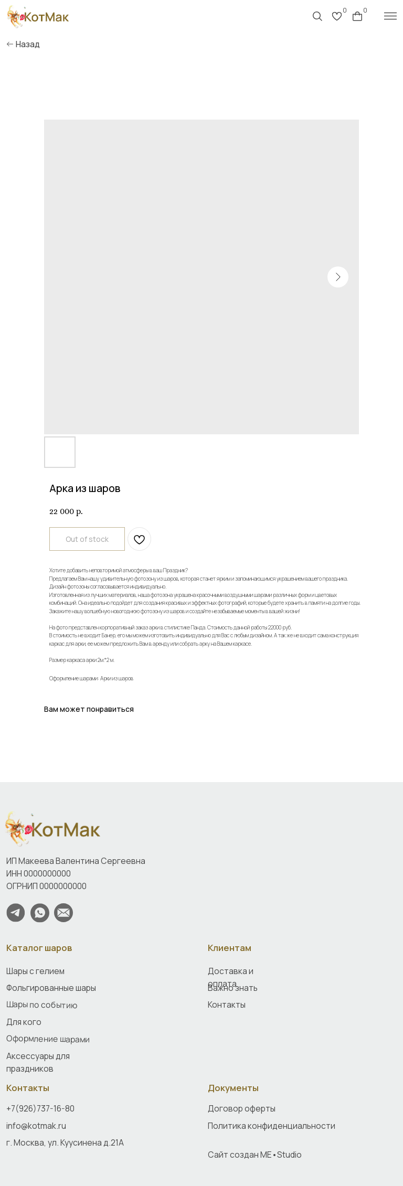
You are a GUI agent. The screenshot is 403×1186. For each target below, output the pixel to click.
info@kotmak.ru (36, 1125)
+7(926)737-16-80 (40, 1108)
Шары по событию (41, 1004)
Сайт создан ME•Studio (255, 1154)
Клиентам (229, 948)
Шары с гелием (35, 971)
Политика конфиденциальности (271, 1125)
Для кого (23, 1022)
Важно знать (233, 987)
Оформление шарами (48, 1038)
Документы (233, 1088)
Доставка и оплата (230, 977)
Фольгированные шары (51, 987)
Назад (28, 44)
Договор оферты (241, 1108)
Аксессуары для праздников (38, 1062)
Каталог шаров (39, 948)
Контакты (27, 1088)
